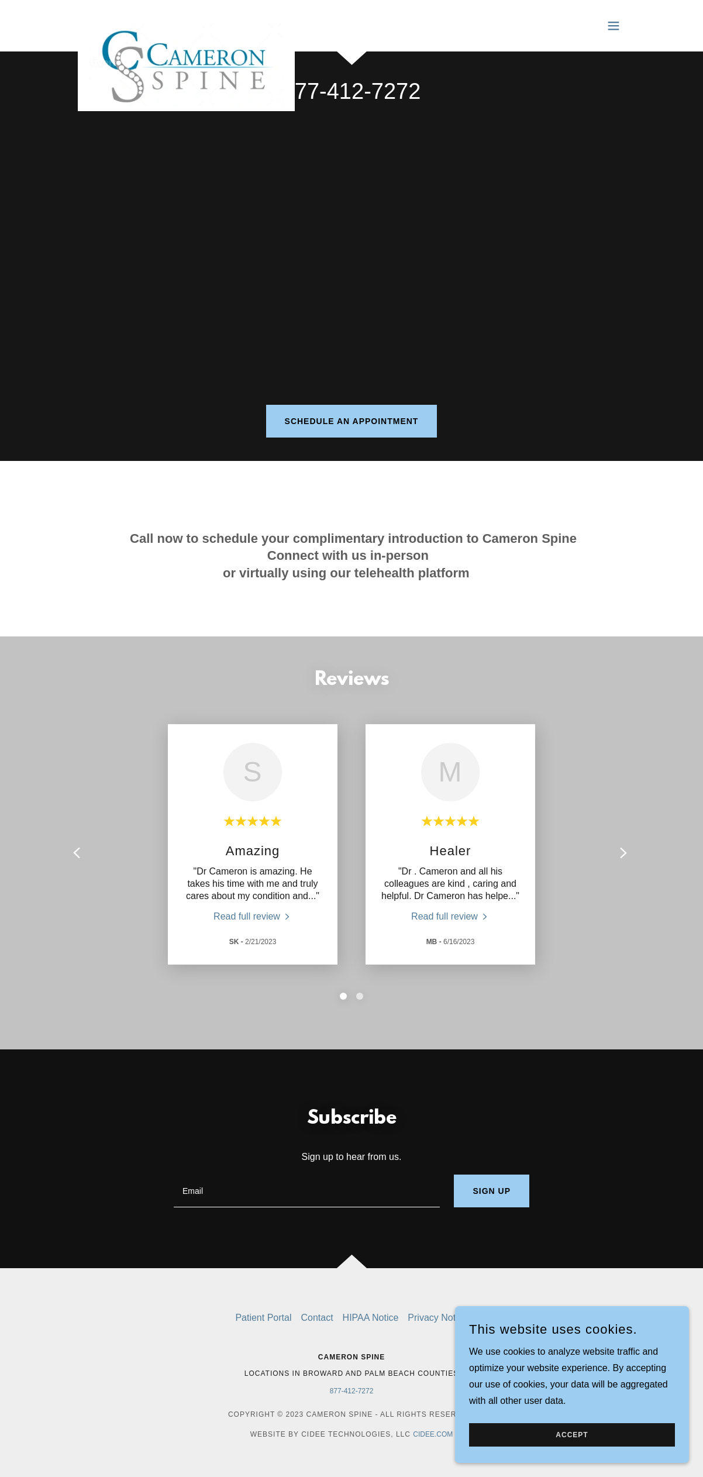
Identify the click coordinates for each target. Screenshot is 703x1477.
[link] (186, 23)
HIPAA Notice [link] (371, 1318)
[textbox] (307, 1191)
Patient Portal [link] (263, 1318)
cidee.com (433, 1434)
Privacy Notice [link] (437, 1318)
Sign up (492, 1191)
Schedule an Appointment (352, 421)
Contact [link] (317, 1318)
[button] (613, 25)
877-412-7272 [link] (351, 91)
